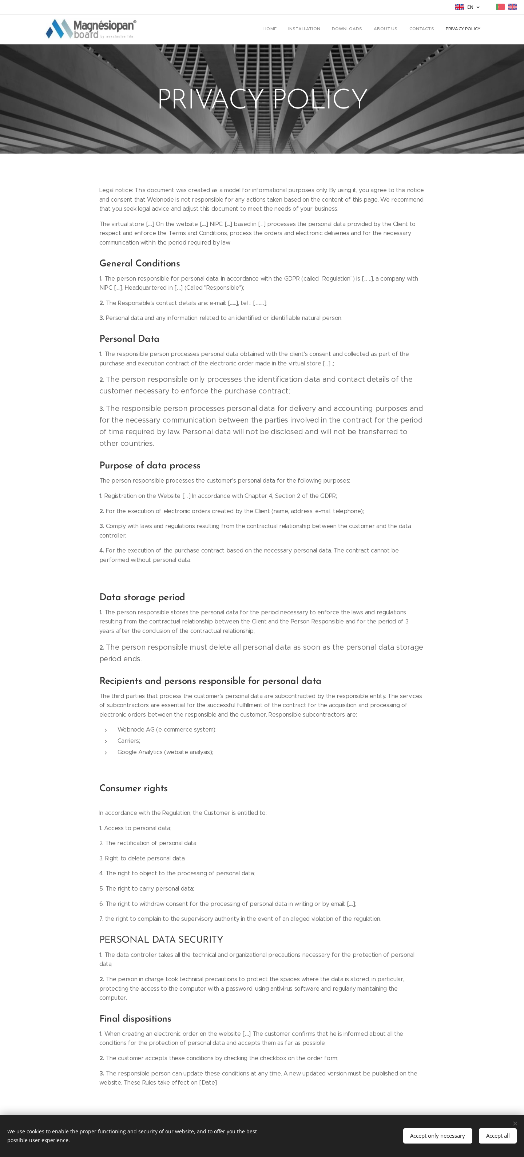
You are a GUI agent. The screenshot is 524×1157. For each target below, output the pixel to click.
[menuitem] (424, 29)
